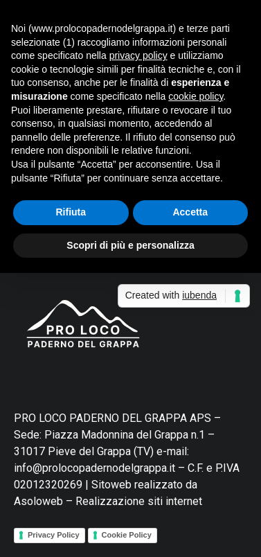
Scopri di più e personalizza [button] (130, 245)
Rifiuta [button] (70, 212)
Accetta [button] (190, 212)
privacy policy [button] (138, 55)
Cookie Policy (127, 535)
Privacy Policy (54, 535)
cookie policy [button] (195, 96)
